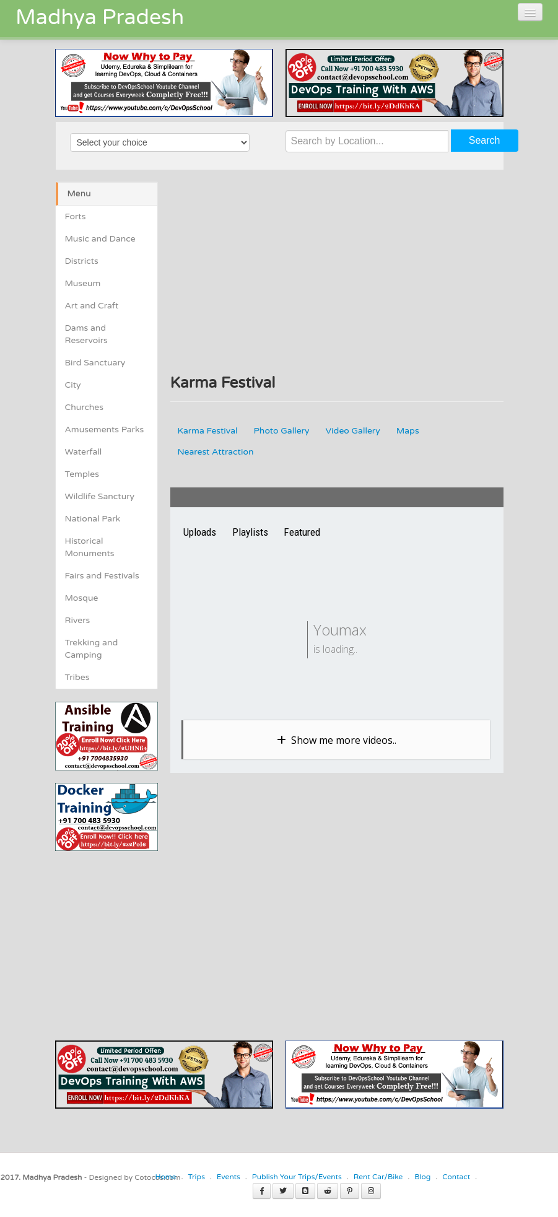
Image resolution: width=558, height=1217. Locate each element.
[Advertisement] (159, 937)
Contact (456, 1176)
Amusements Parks (104, 429)
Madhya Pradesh (99, 17)
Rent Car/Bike (378, 1176)
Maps (407, 430)
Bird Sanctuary (95, 362)
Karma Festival (208, 430)
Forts (75, 216)
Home (165, 1176)
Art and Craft (92, 305)
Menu (79, 193)
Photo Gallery (282, 430)
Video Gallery (353, 430)
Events (228, 1176)
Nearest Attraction (216, 452)
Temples (82, 474)
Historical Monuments (90, 547)
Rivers (77, 620)
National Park (93, 518)
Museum (83, 283)
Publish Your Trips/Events (297, 1176)
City (73, 385)
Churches (84, 407)
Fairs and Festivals (102, 575)
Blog (422, 1176)
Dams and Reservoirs (86, 334)
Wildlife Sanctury (100, 496)
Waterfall (83, 452)
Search (484, 140)
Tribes (77, 677)
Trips (196, 1176)
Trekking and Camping (91, 648)
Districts (81, 261)
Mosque (81, 598)
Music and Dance (100, 238)
